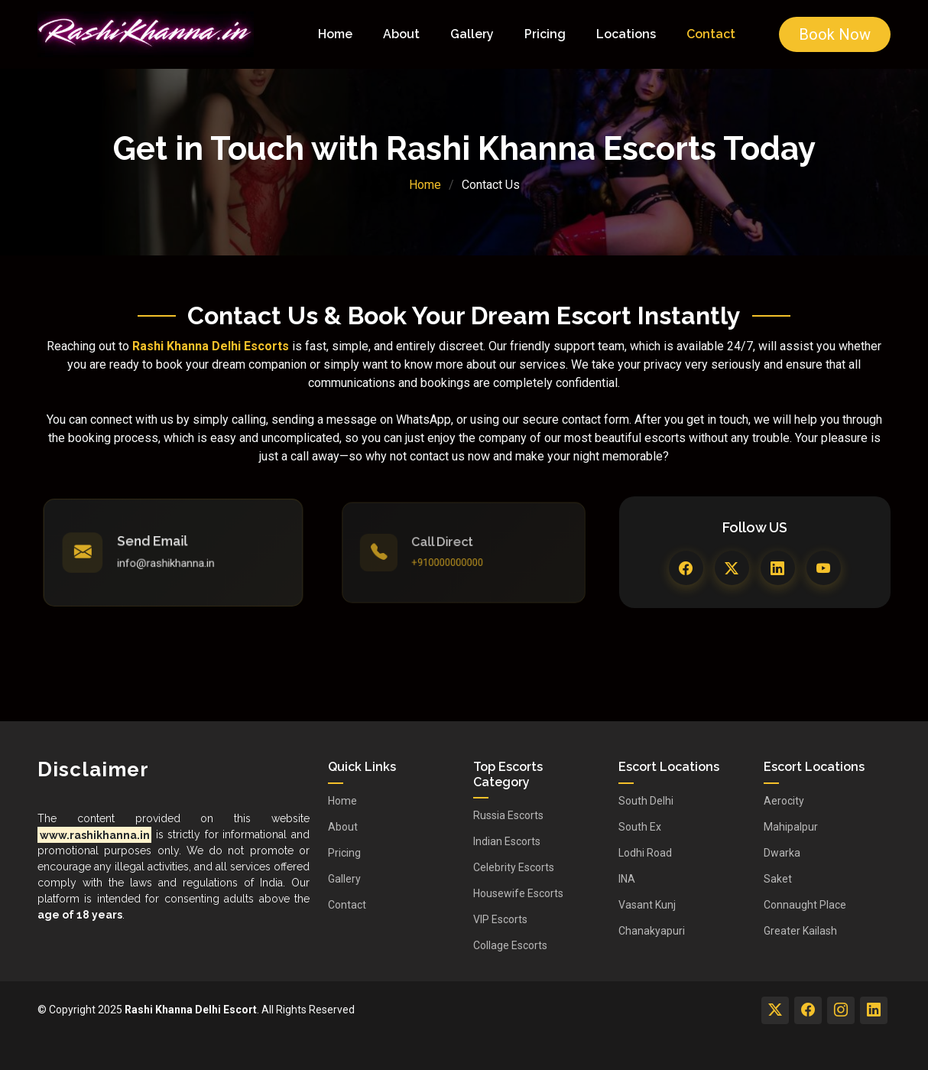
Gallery (472, 34)
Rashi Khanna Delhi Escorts (210, 346)
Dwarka (782, 852)
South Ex (639, 826)
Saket (778, 878)
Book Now (835, 34)
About (401, 34)
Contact (710, 34)
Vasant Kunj (647, 904)
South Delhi (645, 800)
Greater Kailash (800, 930)
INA (626, 878)
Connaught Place (805, 904)
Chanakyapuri (651, 930)
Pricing (545, 34)
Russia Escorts (508, 815)
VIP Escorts (500, 919)
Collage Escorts (510, 945)
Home (335, 34)
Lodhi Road (645, 852)
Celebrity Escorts (513, 867)
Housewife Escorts (518, 893)
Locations (626, 34)
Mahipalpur (791, 826)
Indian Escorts (506, 841)
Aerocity (784, 800)
